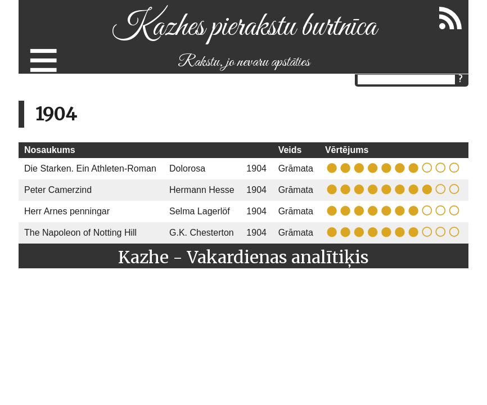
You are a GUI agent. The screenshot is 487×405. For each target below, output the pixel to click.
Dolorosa (187, 168)
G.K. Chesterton (201, 232)
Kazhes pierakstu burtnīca (243, 27)
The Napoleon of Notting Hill (80, 232)
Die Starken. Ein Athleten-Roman (90, 168)
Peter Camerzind (58, 190)
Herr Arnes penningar (67, 211)
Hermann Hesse (202, 190)
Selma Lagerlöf (199, 211)
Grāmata (295, 168)
